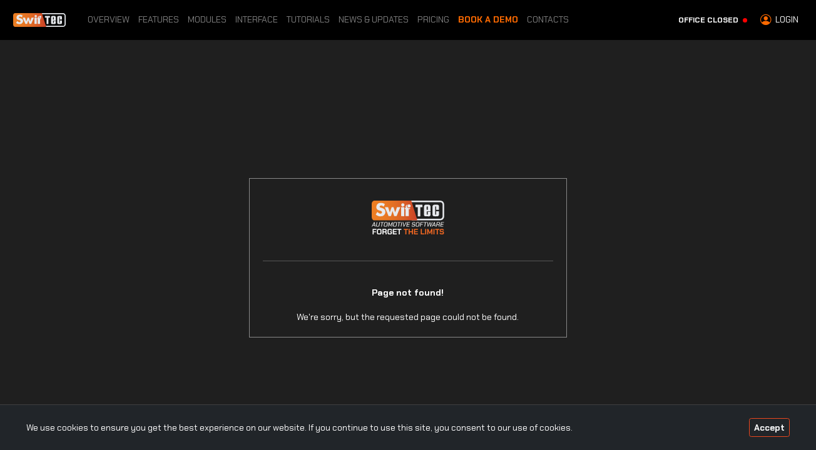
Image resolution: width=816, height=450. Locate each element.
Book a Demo (488, 19)
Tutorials (308, 19)
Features (158, 19)
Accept (769, 427)
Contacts (548, 19)
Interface (256, 19)
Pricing (433, 19)
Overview (109, 19)
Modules (207, 19)
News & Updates (374, 19)
